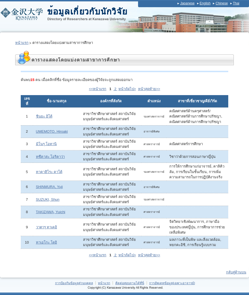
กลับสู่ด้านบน (236, 272)
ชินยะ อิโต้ (44, 116)
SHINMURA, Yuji (49, 187)
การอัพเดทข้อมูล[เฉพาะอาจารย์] (172, 283)
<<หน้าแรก (97, 89)
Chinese (222, 3)
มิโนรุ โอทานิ (46, 144)
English (205, 3)
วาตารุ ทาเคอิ (46, 227)
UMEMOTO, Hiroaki (52, 131)
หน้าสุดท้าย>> (149, 89)
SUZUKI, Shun (47, 199)
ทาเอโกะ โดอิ (46, 242)
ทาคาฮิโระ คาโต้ (49, 172)
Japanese (187, 3)
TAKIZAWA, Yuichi (50, 212)
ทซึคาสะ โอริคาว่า (50, 157)
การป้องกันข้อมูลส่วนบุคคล (74, 283)
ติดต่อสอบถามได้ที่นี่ (129, 283)
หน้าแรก (21, 43)
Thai (236, 3)
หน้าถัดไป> (127, 89)
